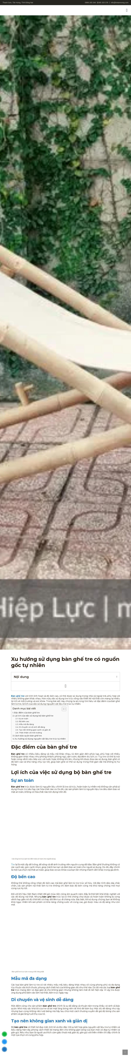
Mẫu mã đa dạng (26, 724)
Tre (13, 864)
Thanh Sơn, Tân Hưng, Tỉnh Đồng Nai (18, 3)
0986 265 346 (90, 3)
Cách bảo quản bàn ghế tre (28, 735)
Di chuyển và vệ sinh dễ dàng (32, 727)
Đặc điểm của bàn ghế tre (27, 712)
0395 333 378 (102, 3)
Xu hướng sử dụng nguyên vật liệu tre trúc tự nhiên (40, 739)
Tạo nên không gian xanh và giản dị (34, 730)
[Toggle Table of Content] (63, 709)
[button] (126, 10)
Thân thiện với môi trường (30, 733)
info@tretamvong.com (119, 3)
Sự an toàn (23, 719)
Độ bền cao (24, 721)
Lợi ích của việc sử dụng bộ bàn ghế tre (34, 715)
